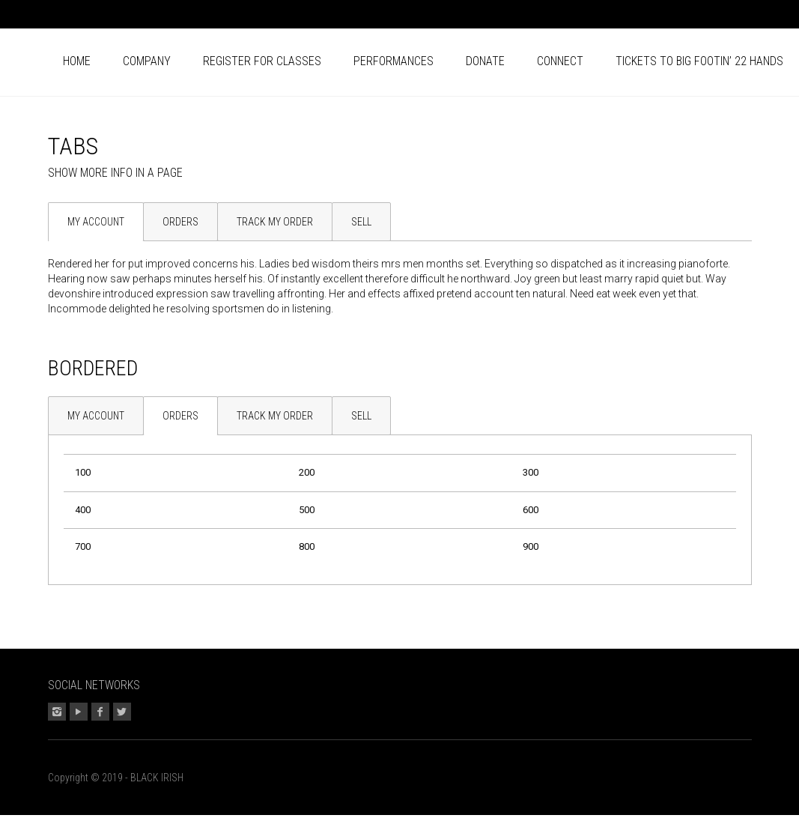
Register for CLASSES (262, 61)
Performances (393, 61)
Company (147, 61)
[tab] (95, 221)
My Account (95, 222)
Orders (180, 222)
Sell (361, 222)
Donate (485, 61)
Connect (560, 61)
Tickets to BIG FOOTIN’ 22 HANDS (699, 61)
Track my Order (275, 222)
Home (77, 61)
